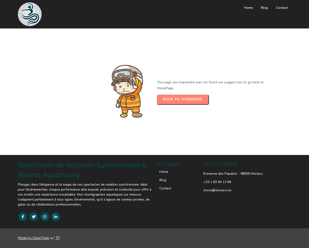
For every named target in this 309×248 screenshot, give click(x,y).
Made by (25, 238)
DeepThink (41, 238)
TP (58, 238)
